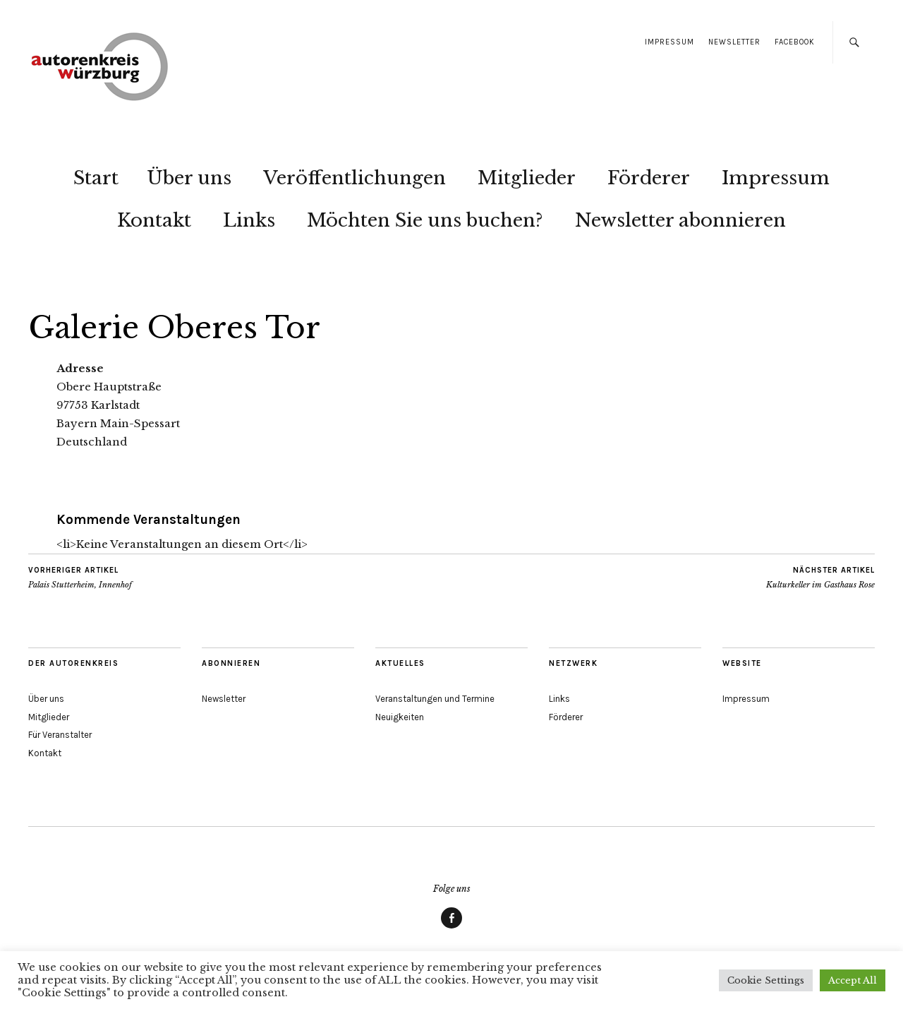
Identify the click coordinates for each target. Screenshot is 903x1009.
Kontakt (154, 220)
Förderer (648, 178)
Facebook (795, 42)
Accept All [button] (852, 980)
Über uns (189, 178)
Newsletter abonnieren (680, 220)
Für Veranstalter (60, 734)
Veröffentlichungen (354, 178)
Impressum (669, 42)
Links (249, 220)
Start (96, 178)
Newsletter (734, 42)
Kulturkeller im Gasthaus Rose (820, 577)
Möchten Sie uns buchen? (425, 220)
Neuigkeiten (399, 717)
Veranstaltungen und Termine (435, 698)
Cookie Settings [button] (765, 980)
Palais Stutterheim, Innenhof (80, 577)
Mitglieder (527, 178)
